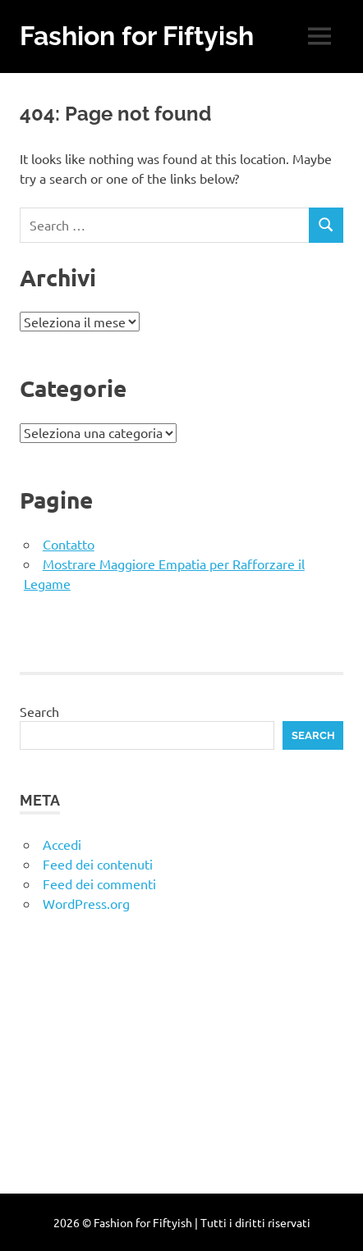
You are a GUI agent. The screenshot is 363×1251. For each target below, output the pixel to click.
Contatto (68, 544)
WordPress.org (86, 903)
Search (39, 711)
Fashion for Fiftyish (137, 36)
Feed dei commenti (99, 883)
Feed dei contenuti (98, 864)
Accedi (62, 844)
